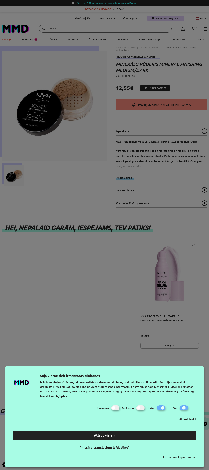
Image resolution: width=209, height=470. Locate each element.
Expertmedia (186, 457)
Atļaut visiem (104, 435)
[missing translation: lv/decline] (104, 447)
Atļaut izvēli (187, 419)
